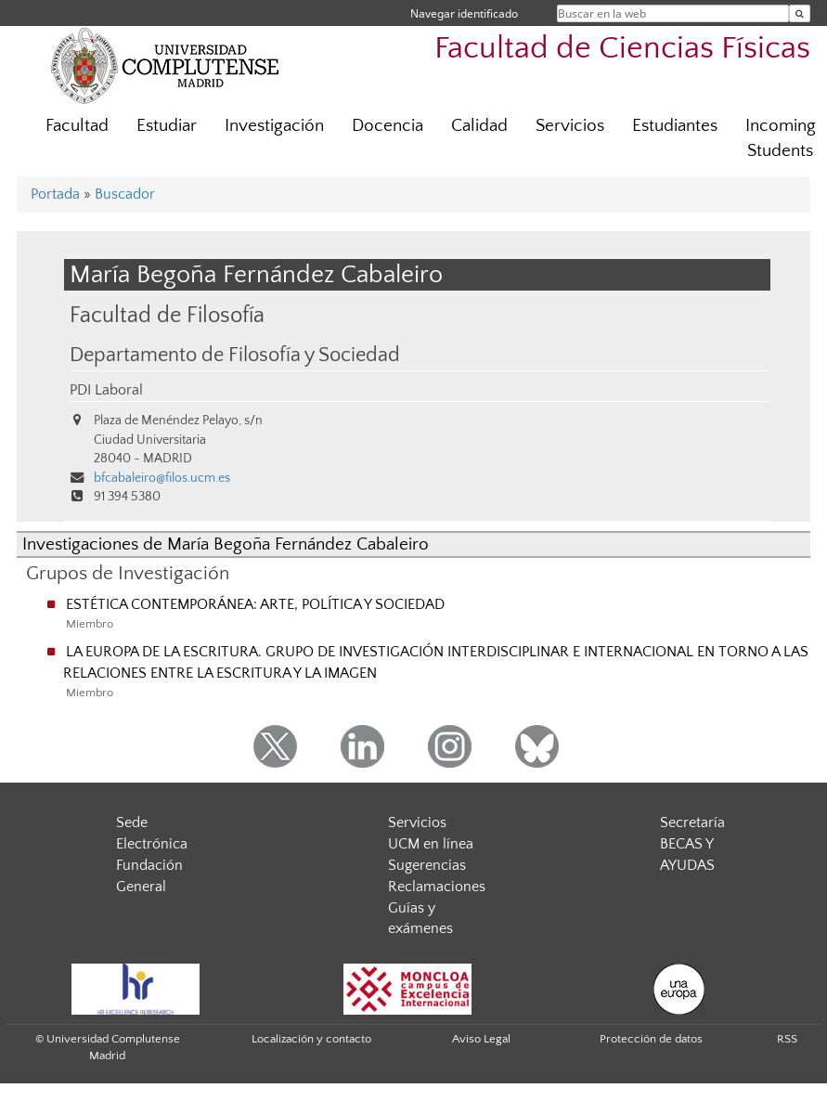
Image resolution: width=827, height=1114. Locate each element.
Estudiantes (674, 126)
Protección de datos (651, 1038)
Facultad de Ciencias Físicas (622, 49)
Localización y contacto (311, 1038)
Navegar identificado (464, 13)
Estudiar (166, 126)
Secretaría (692, 822)
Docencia (387, 126)
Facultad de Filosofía (167, 315)
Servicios (570, 126)
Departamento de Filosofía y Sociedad (235, 355)
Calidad (479, 126)
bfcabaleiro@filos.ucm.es (162, 478)
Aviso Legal (481, 1038)
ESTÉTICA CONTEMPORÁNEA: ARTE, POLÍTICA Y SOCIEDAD (255, 604)
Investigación (274, 126)
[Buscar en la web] (799, 13)
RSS (787, 1038)
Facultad (77, 126)
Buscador (125, 194)
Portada (55, 194)
